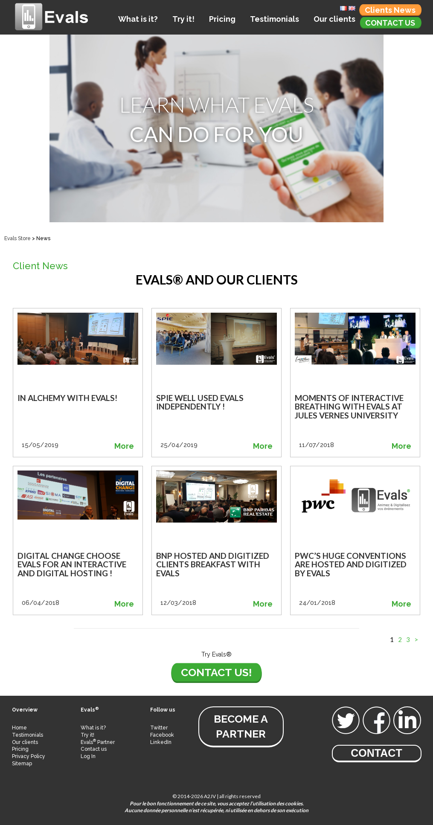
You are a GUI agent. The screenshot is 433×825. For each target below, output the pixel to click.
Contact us (390, 22)
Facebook (162, 735)
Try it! (183, 19)
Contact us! (216, 672)
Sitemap (22, 764)
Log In (88, 756)
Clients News (390, 10)
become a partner (241, 726)
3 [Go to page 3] (408, 639)
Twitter (159, 728)
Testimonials (274, 19)
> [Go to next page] (416, 639)
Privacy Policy (28, 756)
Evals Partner (98, 742)
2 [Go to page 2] (400, 639)
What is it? (138, 19)
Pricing (222, 19)
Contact (376, 753)
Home (19, 728)
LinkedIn (160, 742)
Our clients (334, 19)
